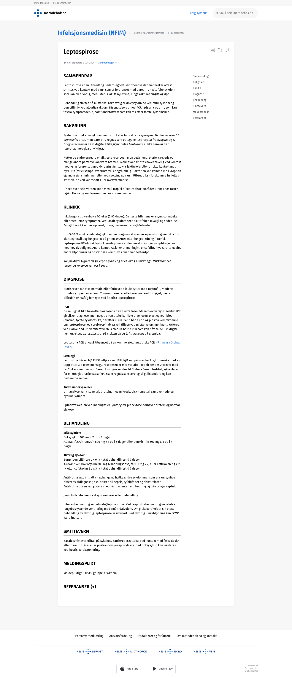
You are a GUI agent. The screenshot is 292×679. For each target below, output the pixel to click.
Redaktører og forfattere (154, 636)
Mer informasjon (107, 62)
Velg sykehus (198, 13)
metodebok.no (41, 3)
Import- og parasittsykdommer (148, 33)
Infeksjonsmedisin (62, 3)
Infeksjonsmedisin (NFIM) (92, 32)
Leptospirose (178, 33)
